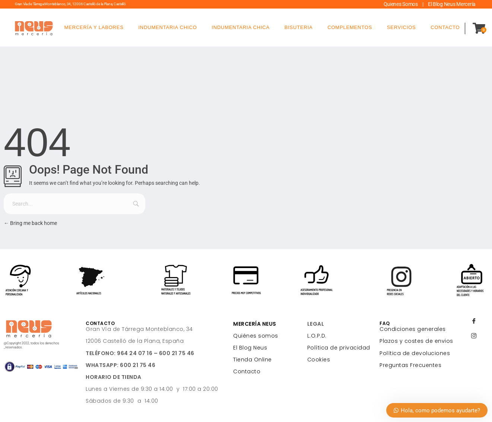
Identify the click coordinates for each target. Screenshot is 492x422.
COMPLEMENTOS (349, 27)
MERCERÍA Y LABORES (94, 27)
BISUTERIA (299, 27)
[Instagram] (473, 336)
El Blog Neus (250, 347)
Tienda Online (252, 359)
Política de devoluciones (415, 353)
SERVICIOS (401, 27)
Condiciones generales (413, 329)
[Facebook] (473, 321)
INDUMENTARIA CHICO (167, 27)
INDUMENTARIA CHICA (241, 27)
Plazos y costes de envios (416, 341)
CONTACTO (445, 27)
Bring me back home (30, 223)
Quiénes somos (255, 335)
